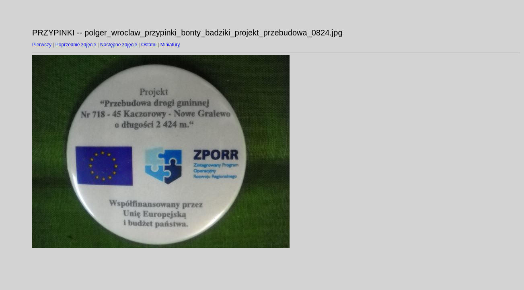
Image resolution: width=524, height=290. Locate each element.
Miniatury (170, 45)
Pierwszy (41, 45)
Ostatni (148, 45)
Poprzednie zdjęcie (75, 45)
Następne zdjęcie (118, 45)
